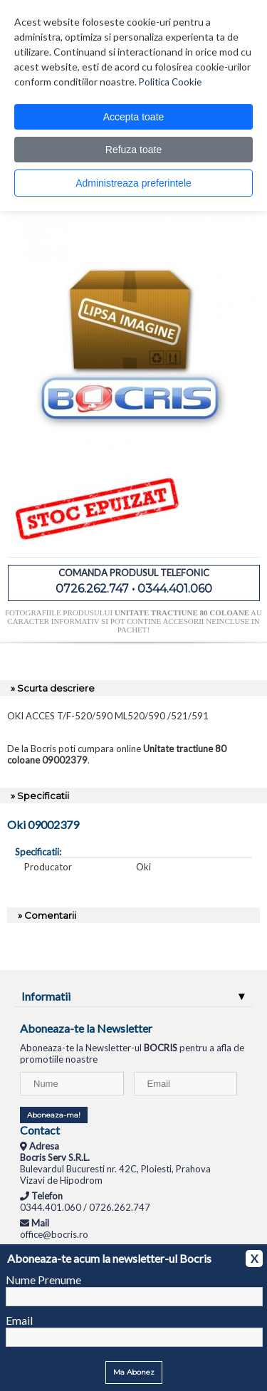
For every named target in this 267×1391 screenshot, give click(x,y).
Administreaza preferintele (133, 183)
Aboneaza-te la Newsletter (86, 1028)
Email (19, 1320)
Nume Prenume (43, 1279)
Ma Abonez (134, 1372)
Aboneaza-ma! (53, 1115)
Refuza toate (133, 149)
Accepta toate (133, 117)
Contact (40, 1130)
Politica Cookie (170, 82)
